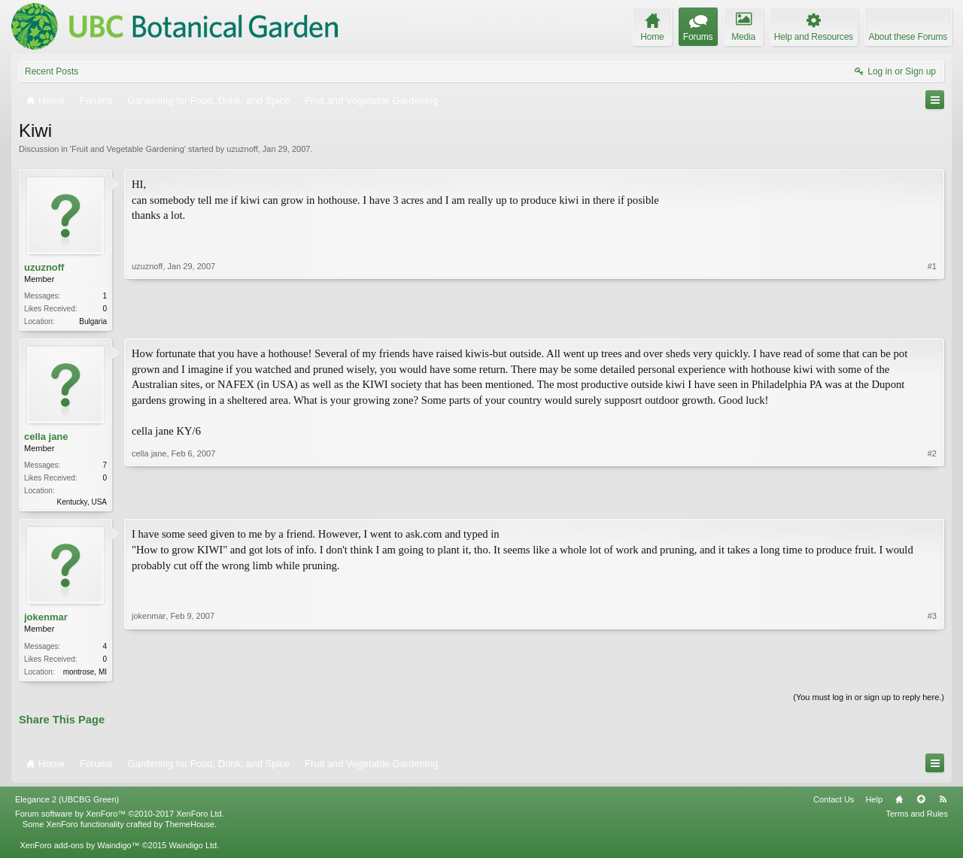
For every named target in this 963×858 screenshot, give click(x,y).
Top (921, 804)
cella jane (46, 438)
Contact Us (833, 803)
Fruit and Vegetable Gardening (127, 148)
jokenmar (46, 620)
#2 (932, 501)
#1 (932, 319)
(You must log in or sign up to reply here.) (868, 701)
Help (873, 803)
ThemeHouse (189, 828)
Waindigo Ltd (193, 849)
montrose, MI (85, 675)
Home (899, 804)
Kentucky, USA (81, 503)
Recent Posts (51, 71)
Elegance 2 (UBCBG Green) (67, 803)
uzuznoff (241, 148)
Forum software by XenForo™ (119, 818)
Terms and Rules (917, 818)
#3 (932, 672)
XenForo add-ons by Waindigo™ (79, 849)
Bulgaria (93, 321)
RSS (942, 804)
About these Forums (908, 37)
